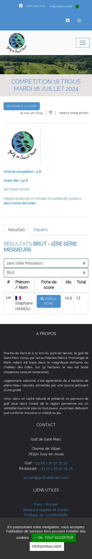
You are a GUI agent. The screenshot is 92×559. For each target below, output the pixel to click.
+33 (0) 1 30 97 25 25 (50, 463)
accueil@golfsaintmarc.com (46, 477)
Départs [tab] (40, 229)
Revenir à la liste (22, 106)
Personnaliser (46, 546)
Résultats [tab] (16, 229)
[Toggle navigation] (83, 43)
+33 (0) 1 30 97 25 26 (56, 468)
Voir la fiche (49, 301)
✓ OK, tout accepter (53, 538)
